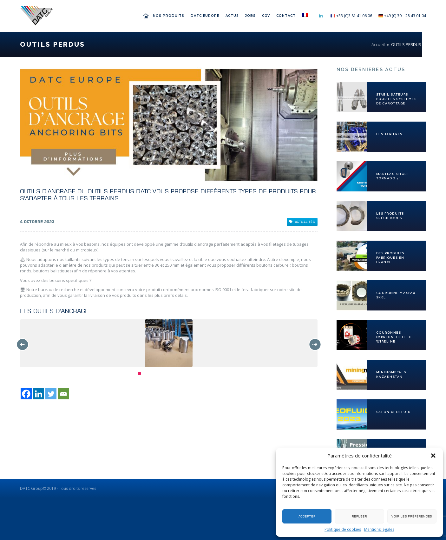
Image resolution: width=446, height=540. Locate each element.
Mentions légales (379, 529)
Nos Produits (168, 16)
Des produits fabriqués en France (390, 257)
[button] (433, 455)
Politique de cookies (343, 529)
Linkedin (320, 16)
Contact (286, 16)
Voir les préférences (411, 516)
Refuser (359, 516)
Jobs (250, 16)
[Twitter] (50, 498)
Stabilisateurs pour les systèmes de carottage (396, 99)
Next (315, 344)
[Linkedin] (38, 498)
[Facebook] (26, 498)
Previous (22, 344)
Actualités (302, 221)
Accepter (307, 516)
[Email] (63, 498)
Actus (232, 16)
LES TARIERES (389, 134)
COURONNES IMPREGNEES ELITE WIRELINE (394, 337)
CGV (266, 16)
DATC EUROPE (205, 16)
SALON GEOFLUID (393, 412)
